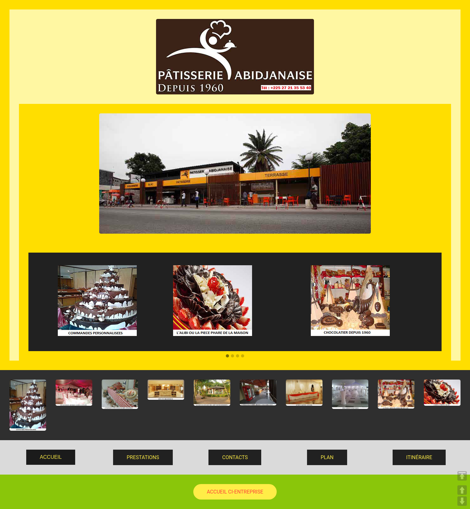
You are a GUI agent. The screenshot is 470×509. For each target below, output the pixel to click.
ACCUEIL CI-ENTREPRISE (235, 492)
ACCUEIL (51, 457)
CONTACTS (235, 457)
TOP (462, 476)
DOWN (462, 501)
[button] (227, 356)
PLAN (327, 457)
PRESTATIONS (143, 457)
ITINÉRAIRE (419, 457)
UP (462, 490)
